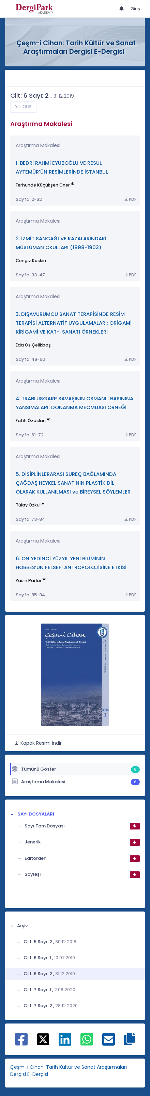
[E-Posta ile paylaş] (108, 1042)
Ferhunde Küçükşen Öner (43, 185)
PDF (129, 199)
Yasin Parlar (29, 580)
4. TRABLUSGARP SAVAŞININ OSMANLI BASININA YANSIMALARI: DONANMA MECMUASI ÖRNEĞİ (74, 403)
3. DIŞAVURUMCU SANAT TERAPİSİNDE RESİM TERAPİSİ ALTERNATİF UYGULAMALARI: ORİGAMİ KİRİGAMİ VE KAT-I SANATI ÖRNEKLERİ (74, 322)
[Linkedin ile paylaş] (65, 1042)
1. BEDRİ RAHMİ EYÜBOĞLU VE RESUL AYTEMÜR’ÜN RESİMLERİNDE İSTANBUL (62, 167)
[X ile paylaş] (43, 1039)
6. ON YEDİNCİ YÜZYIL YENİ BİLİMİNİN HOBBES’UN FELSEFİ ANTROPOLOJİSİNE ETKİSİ (71, 563)
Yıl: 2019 (23, 107)
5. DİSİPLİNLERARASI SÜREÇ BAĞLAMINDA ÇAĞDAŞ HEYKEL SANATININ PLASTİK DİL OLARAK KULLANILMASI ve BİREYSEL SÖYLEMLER (73, 482)
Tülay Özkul (28, 505)
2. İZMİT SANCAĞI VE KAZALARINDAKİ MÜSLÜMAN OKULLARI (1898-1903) (61, 243)
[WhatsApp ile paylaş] (86, 1042)
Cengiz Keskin (31, 260)
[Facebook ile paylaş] (21, 1042)
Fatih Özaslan (31, 420)
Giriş (135, 8)
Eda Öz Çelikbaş (33, 345)
